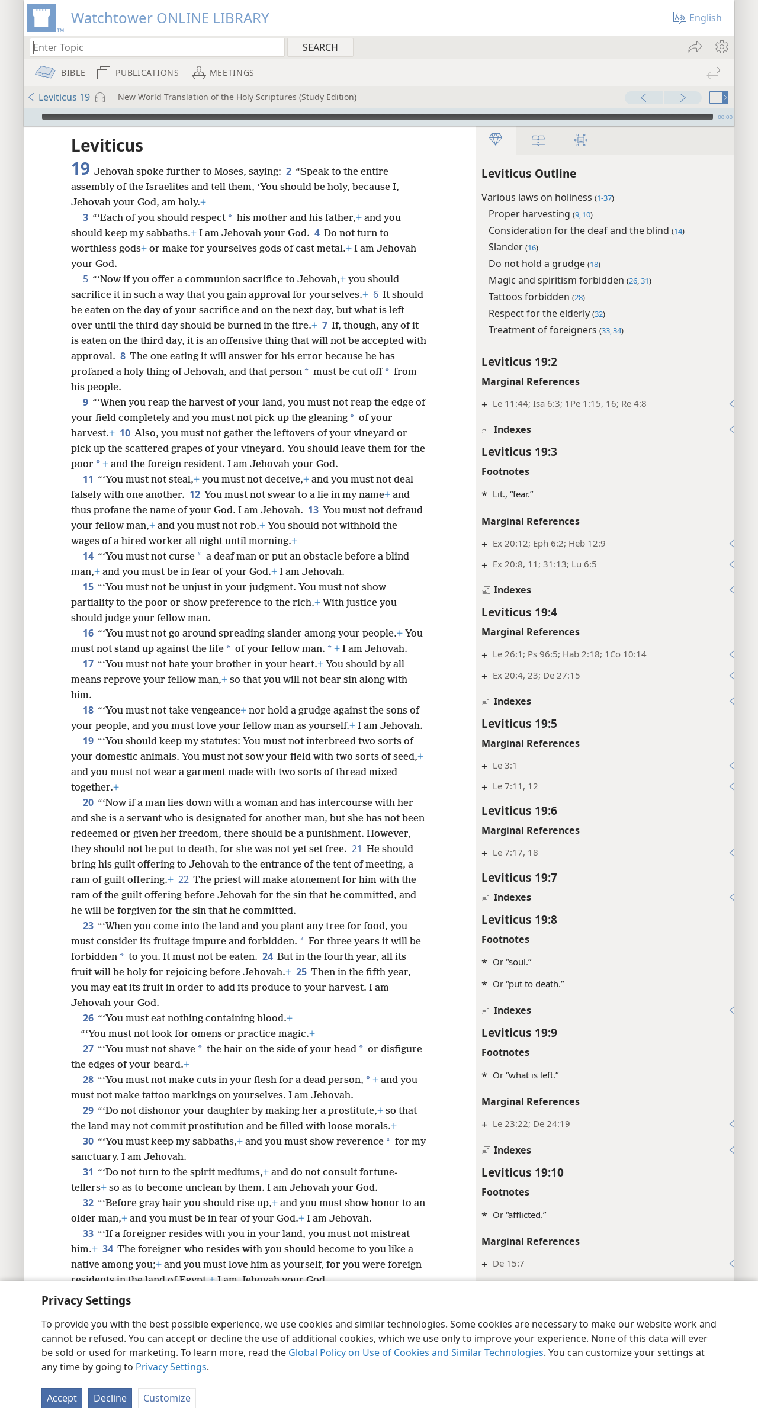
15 (88, 586)
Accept (62, 1398)
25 (301, 1002)
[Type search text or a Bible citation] (151, 47)
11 (88, 479)
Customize (167, 1398)
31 (88, 1202)
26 (88, 1048)
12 (194, 494)
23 (88, 956)
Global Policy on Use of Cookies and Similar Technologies (416, 1352)
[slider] (377, 117)
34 (107, 1279)
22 (233, 910)
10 (124, 432)
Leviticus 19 (58, 97)
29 (88, 1141)
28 (88, 1110)
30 (88, 1171)
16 (88, 633)
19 (88, 771)
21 (403, 879)
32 (88, 1233)
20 (88, 833)
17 (88, 679)
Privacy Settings (171, 1366)
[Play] (31, 116)
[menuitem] (721, 46)
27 (88, 1079)
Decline (110, 1398)
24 (281, 987)
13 (313, 509)
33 (88, 1264)
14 (88, 556)
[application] (379, 117)
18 (88, 725)
